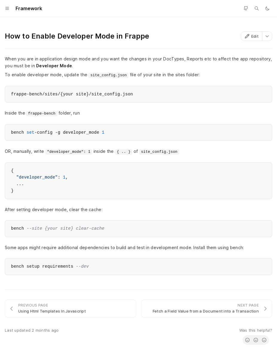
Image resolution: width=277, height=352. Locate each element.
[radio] (247, 340)
